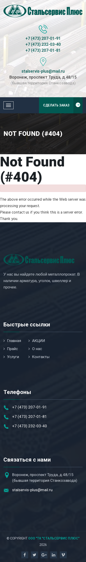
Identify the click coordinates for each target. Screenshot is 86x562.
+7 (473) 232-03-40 (43, 44)
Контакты (39, 356)
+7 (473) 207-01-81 (43, 50)
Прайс (10, 348)
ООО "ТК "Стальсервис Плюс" (53, 538)
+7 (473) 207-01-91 (43, 38)
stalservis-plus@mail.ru (43, 71)
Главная (12, 340)
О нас (35, 348)
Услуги (11, 356)
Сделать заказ (63, 105)
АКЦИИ (36, 340)
